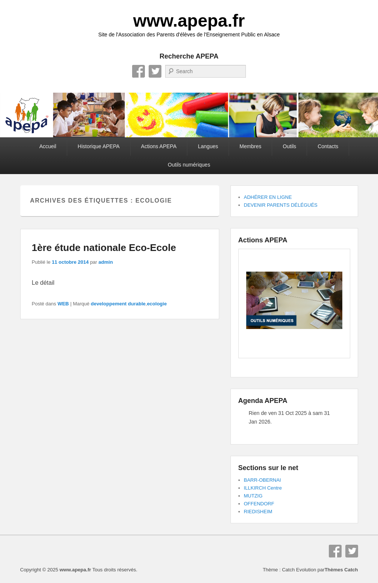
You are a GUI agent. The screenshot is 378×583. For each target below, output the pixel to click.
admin (105, 262)
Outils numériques (189, 165)
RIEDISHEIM (258, 511)
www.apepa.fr (189, 20)
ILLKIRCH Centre (263, 488)
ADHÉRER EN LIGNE (268, 197)
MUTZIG (253, 496)
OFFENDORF (259, 503)
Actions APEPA (159, 146)
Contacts (328, 146)
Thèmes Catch (341, 569)
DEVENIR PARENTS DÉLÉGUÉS (281, 205)
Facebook (138, 71)
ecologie (157, 304)
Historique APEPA (99, 146)
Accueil (47, 146)
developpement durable (118, 304)
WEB (63, 304)
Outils (289, 146)
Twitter (155, 71)
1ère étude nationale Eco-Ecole (104, 247)
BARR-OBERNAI (262, 480)
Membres (250, 146)
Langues (208, 146)
